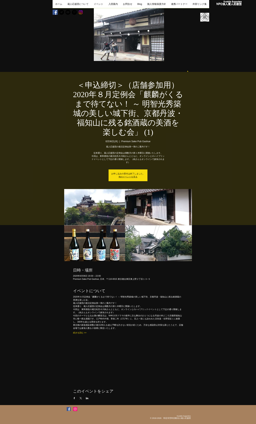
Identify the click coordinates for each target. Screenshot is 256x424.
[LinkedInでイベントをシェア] (87, 398)
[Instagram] (80, 12)
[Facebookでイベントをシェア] (74, 398)
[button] (78, 5)
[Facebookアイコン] (69, 409)
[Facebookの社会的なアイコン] (55, 12)
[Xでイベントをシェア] (80, 398)
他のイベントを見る (128, 177)
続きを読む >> (80, 333)
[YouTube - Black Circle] (67, 12)
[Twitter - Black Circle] (61, 12)
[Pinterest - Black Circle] (74, 12)
